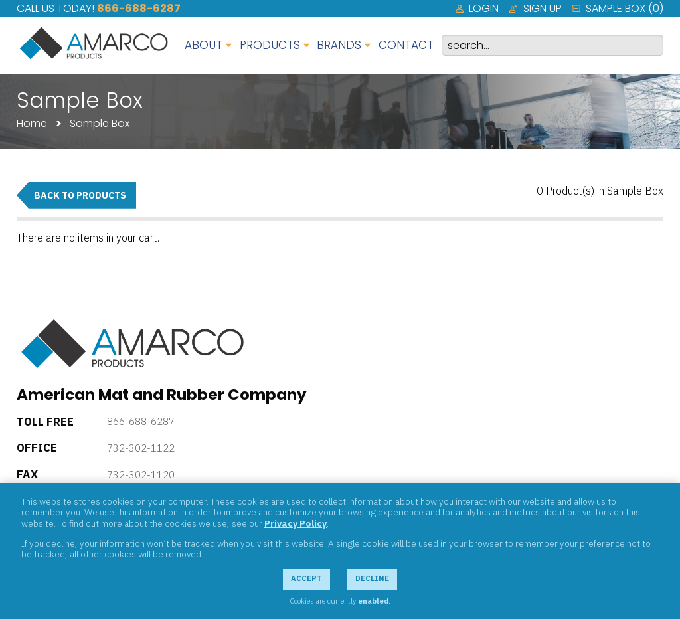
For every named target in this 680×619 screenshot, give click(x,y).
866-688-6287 (139, 8)
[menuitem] (477, 8)
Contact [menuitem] (406, 45)
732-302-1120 (141, 474)
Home (32, 123)
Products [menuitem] (270, 45)
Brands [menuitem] (339, 45)
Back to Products (80, 195)
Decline (372, 578)
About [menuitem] (203, 45)
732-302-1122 (141, 448)
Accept (306, 578)
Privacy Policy (295, 523)
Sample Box (99, 123)
